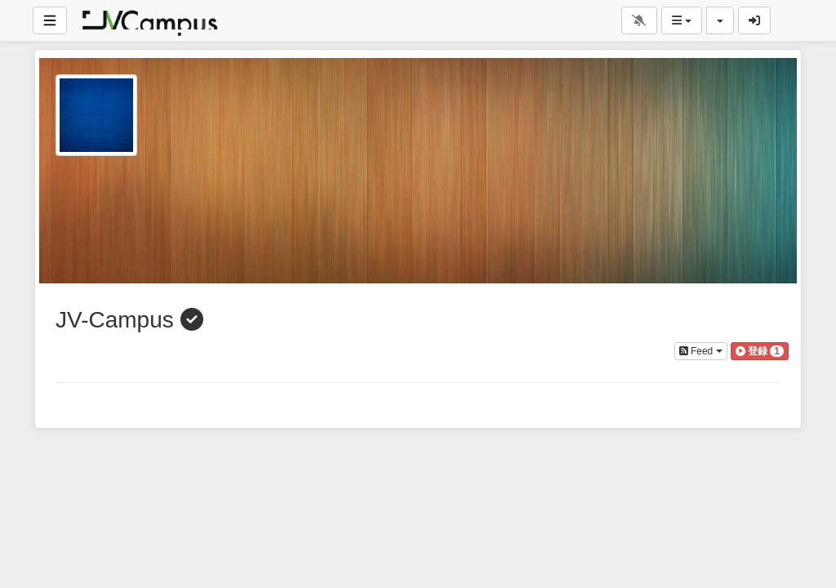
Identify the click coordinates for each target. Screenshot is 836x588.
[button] (760, 351)
